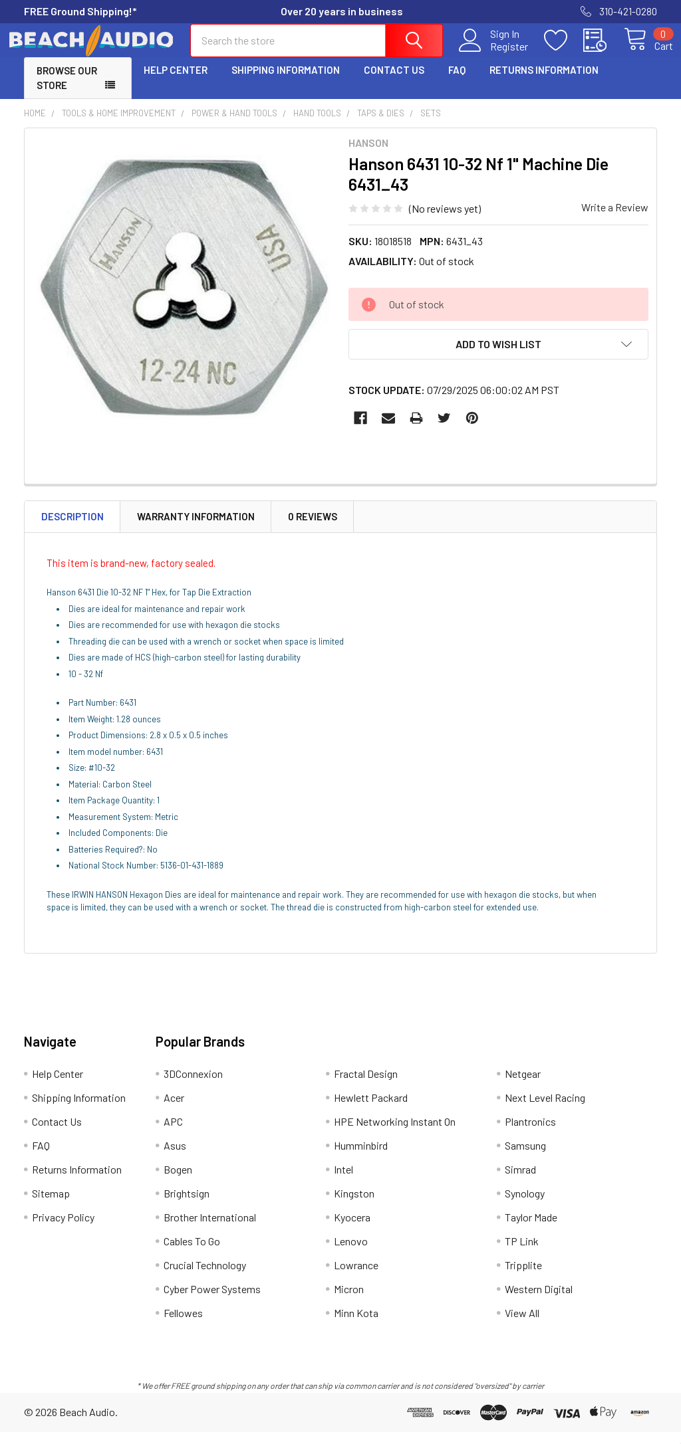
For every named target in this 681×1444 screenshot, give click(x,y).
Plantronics (530, 1133)
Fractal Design (366, 1085)
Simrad (520, 1181)
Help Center (175, 82)
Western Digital (539, 1300)
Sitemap (51, 1205)
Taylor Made (531, 1229)
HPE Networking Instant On (395, 1133)
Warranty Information (196, 528)
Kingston (354, 1205)
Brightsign (186, 1205)
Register (494, 54)
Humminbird (361, 1157)
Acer (174, 1109)
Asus (175, 1157)
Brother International (210, 1229)
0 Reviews (312, 528)
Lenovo (351, 1253)
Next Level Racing (545, 1109)
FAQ (457, 82)
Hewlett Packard (371, 1109)
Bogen (178, 1181)
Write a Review (614, 219)
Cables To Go (192, 1253)
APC (173, 1133)
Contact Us (394, 82)
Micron (349, 1300)
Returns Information (544, 82)
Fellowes (183, 1324)
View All (522, 1324)
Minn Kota (356, 1324)
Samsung (525, 1157)
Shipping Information (285, 82)
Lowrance (356, 1277)
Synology (525, 1205)
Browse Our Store (67, 90)
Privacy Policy (63, 1229)
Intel (343, 1181)
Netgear (523, 1085)
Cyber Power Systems (212, 1300)
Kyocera (352, 1229)
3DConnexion (193, 1085)
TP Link (522, 1253)
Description (72, 528)
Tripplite (523, 1277)
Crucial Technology (205, 1277)
